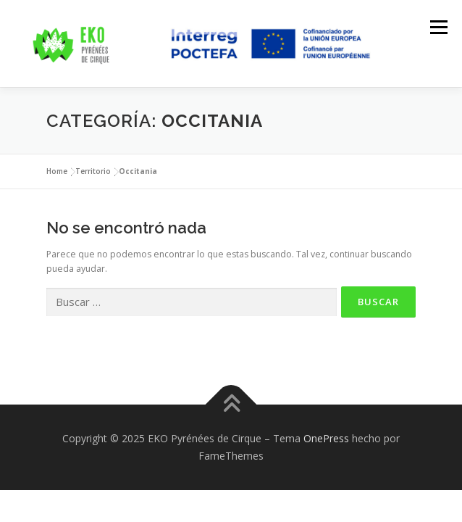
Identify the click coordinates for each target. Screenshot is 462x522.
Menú (438, 27)
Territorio (93, 171)
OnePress (326, 438)
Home (56, 171)
